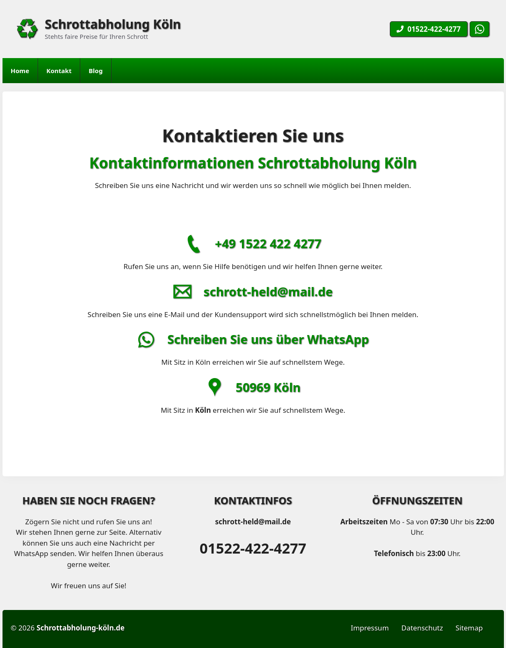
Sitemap (469, 628)
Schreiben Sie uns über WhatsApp (268, 339)
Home (20, 70)
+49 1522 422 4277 (268, 243)
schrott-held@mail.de (268, 291)
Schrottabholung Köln (113, 24)
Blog (95, 70)
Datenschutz (422, 628)
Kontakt (58, 70)
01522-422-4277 (253, 548)
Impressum (370, 628)
